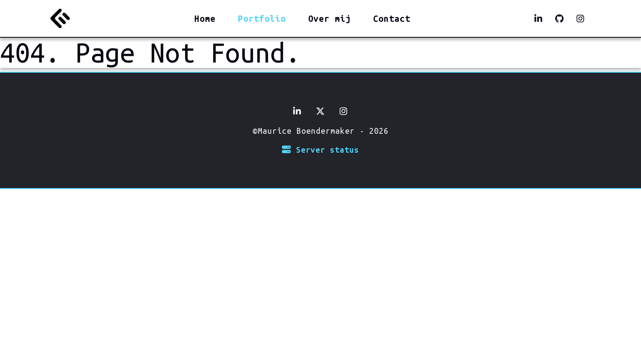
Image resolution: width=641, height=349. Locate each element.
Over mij (329, 18)
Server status (320, 149)
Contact (391, 18)
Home (205, 18)
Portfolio (262, 18)
